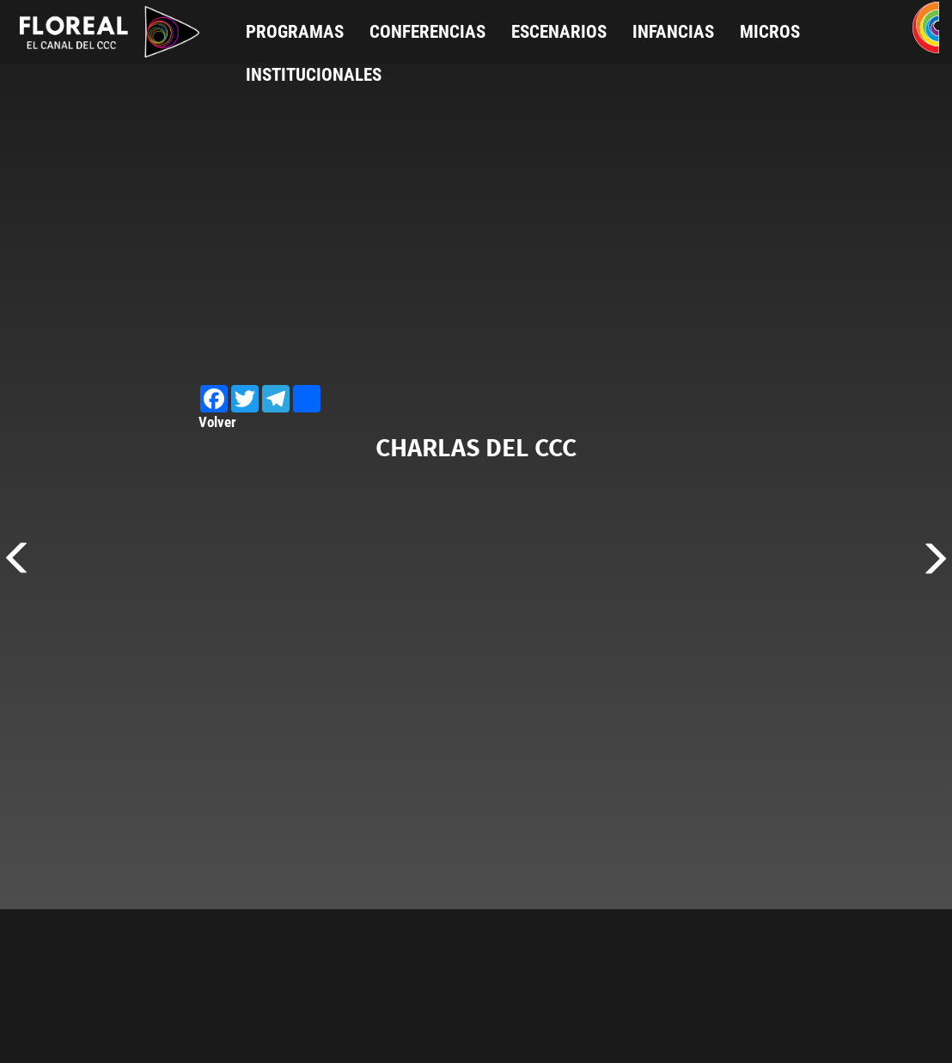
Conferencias (427, 31)
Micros (770, 31)
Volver (217, 422)
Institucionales (313, 74)
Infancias (673, 31)
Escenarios (559, 31)
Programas (295, 31)
